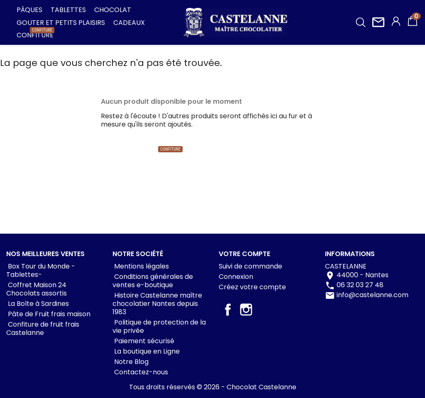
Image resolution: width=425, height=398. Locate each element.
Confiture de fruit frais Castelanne (42, 328)
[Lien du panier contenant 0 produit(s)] (412, 24)
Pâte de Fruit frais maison (48, 314)
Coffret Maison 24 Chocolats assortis (36, 289)
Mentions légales (140, 266)
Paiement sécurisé (143, 341)
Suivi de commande (250, 266)
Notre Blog (130, 361)
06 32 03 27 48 (360, 285)
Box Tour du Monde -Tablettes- (40, 270)
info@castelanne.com (372, 295)
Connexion (236, 276)
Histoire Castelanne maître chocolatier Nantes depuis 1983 (157, 304)
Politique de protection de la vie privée (159, 326)
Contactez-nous (140, 372)
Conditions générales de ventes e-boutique (152, 281)
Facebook (228, 309)
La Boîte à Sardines (37, 303)
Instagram (246, 309)
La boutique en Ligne (146, 351)
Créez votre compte (252, 287)
